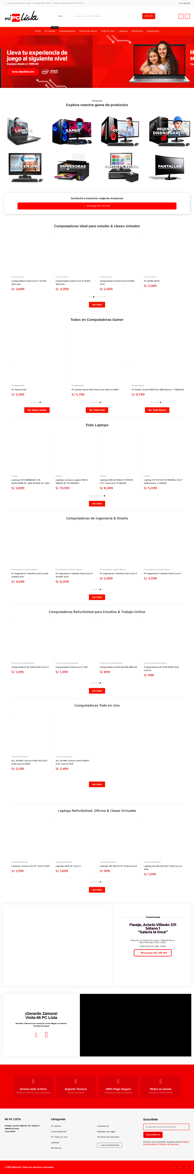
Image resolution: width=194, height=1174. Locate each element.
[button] (183, 3)
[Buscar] (109, 16)
